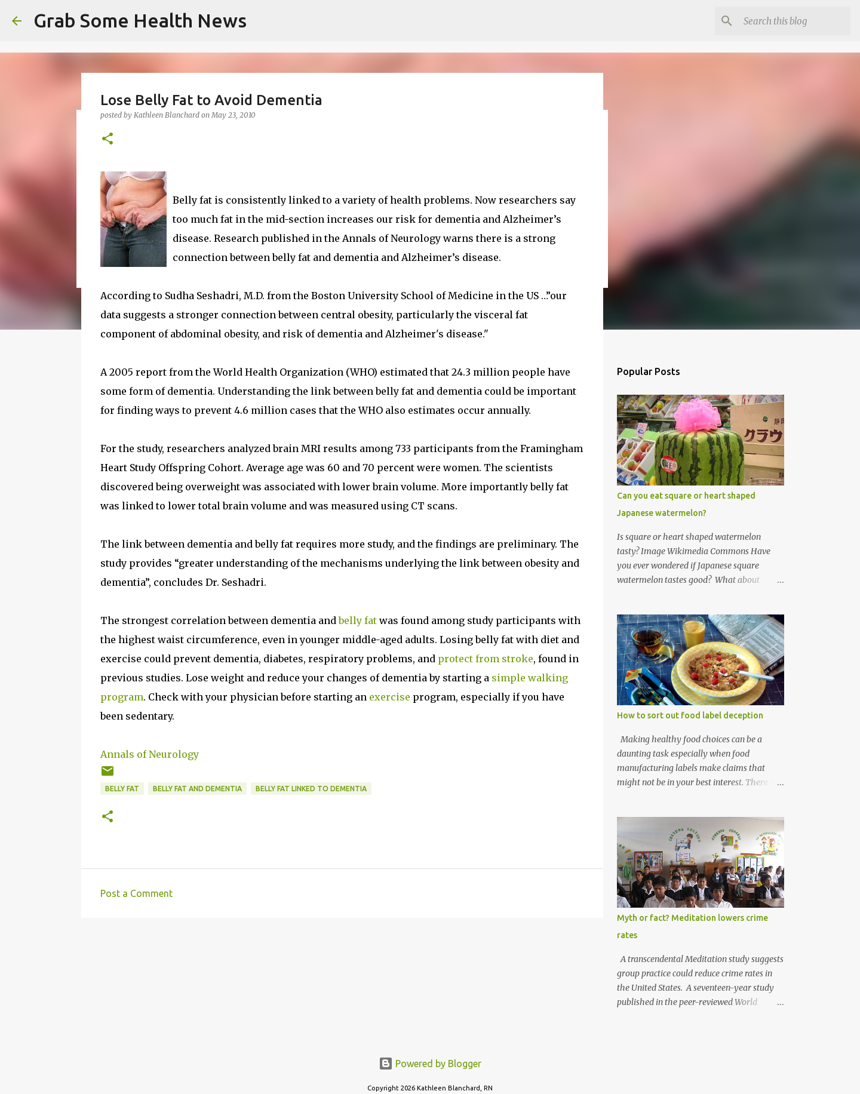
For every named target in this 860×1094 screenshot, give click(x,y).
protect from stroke (485, 659)
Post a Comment (136, 893)
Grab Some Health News (140, 20)
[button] (107, 139)
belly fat (358, 620)
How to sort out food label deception (690, 715)
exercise (389, 697)
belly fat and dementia (197, 788)
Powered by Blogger (430, 1063)
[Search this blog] (787, 21)
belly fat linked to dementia (311, 788)
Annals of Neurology (149, 754)
